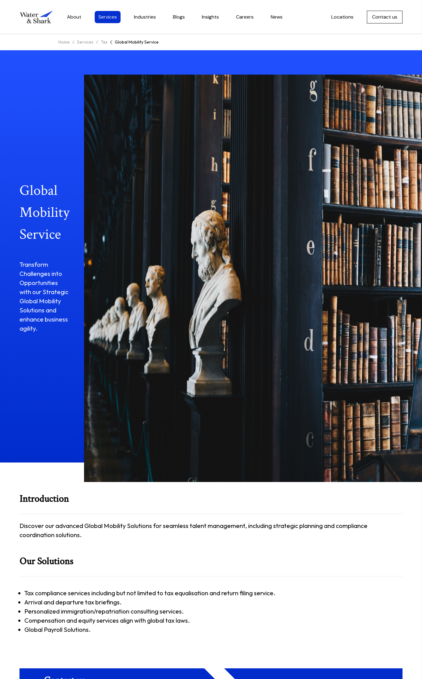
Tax (104, 42)
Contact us (384, 17)
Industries (145, 17)
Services (107, 17)
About (74, 17)
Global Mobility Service (137, 42)
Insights (210, 17)
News (277, 17)
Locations (342, 17)
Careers (245, 17)
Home (64, 42)
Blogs (179, 17)
